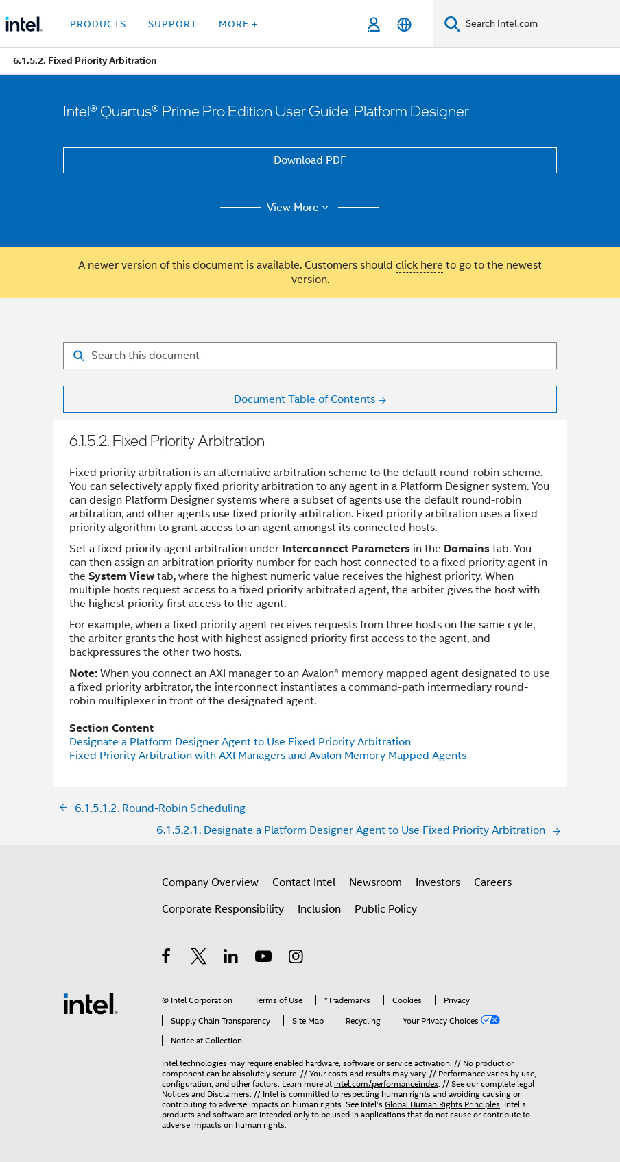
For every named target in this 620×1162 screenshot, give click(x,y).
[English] (404, 24)
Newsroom (375, 882)
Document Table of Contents (304, 399)
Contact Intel (303, 882)
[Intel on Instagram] (296, 958)
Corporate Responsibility (223, 909)
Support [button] (172, 24)
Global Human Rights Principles (442, 1104)
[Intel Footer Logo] (90, 1003)
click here (419, 265)
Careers (493, 882)
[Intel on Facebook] (167, 958)
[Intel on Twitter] (199, 958)
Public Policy (386, 909)
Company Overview (210, 882)
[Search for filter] (310, 355)
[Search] (452, 23)
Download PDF (310, 160)
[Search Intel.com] (540, 24)
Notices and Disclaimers (206, 1094)
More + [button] (238, 24)
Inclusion (319, 909)
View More (300, 207)
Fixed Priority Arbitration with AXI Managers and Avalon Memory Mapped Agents (267, 756)
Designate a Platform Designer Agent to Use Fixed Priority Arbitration (240, 742)
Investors (438, 882)
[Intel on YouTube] (264, 958)
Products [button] (98, 24)
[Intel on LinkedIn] (231, 958)
